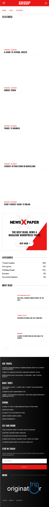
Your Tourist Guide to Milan (17, 204)
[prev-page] (3, 348)
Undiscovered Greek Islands (11, 416)
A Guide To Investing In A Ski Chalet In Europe (30, 337)
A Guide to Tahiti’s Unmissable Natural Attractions (20, 406)
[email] (24, 461)
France (20, 333)
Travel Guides (10, 50)
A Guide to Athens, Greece (15, 52)
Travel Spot (22, 315)
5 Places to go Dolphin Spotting (13, 413)
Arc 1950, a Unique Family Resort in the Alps (30, 299)
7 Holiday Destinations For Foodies (14, 436)
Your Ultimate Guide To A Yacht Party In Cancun (18, 430)
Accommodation (23, 295)
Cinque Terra (10, 90)
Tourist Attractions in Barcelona (19, 166)
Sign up (24, 467)
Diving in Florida (8, 410)
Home (4, 10)
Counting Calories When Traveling (14, 433)
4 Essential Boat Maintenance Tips (14, 391)
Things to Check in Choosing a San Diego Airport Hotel (21, 372)
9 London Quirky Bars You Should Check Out (17, 442)
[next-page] (7, 348)
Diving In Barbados (8, 419)
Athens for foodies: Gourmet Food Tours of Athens (20, 439)
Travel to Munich (12, 128)
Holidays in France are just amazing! (29, 318)
